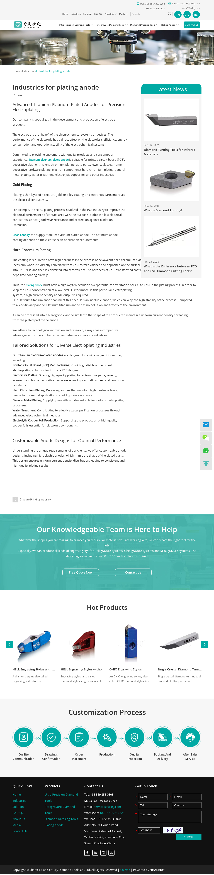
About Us (109, 13)
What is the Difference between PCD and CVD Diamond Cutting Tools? (168, 269)
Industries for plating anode (57, 71)
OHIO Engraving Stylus (126, 669)
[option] (107, 45)
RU (196, 15)
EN (178, 15)
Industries (76, 13)
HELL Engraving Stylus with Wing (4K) (41, 669)
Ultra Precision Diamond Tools (74, 24)
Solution (87, 13)
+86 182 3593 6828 (112, 814)
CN (187, 15)
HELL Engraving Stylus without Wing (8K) (92, 669)
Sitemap (125, 870)
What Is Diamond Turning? (164, 210)
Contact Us (191, 24)
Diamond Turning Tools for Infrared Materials (171, 152)
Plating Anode (168, 24)
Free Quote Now (80, 573)
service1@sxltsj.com (190, 3)
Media (122, 13)
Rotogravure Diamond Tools (110, 24)
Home (65, 13)
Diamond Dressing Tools (142, 24)
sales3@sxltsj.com (191, 8)
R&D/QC (98, 13)
